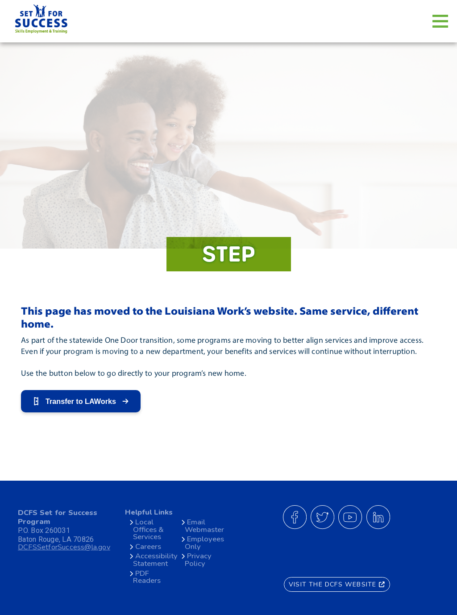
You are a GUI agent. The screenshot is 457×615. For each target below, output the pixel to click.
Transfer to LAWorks (81, 401)
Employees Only (204, 543)
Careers (148, 546)
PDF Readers (147, 577)
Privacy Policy (198, 560)
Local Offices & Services (148, 529)
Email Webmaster (204, 526)
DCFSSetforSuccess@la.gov (65, 548)
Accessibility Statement (155, 560)
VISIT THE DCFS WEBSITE (336, 583)
